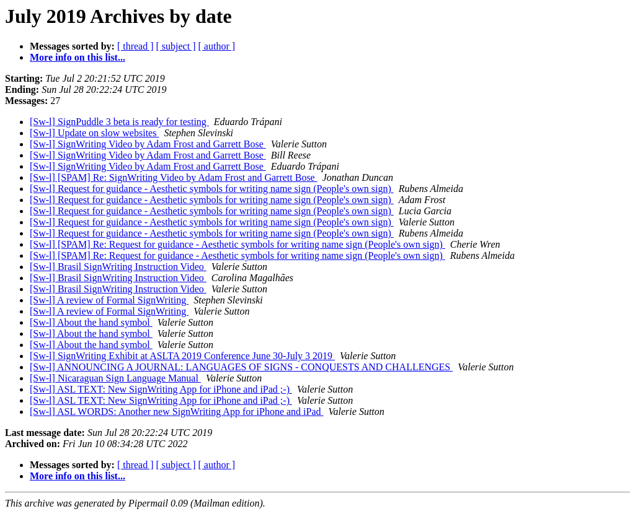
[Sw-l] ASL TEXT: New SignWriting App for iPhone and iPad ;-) (161, 389)
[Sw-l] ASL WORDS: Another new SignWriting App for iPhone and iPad (177, 411)
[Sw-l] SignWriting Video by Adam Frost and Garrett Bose (148, 144)
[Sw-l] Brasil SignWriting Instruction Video (118, 266)
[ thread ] (135, 46)
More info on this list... (77, 57)
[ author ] (217, 46)
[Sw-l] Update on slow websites (94, 133)
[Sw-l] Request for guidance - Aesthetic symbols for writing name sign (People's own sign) (212, 188)
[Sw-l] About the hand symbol (91, 322)
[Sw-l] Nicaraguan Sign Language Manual (115, 378)
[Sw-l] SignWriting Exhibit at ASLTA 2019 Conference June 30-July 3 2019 (182, 356)
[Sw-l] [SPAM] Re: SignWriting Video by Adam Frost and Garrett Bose (174, 177)
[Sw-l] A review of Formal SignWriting (109, 300)
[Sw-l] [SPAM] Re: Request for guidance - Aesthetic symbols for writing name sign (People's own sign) (237, 244)
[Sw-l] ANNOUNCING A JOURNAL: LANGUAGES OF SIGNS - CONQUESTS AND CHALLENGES (241, 367)
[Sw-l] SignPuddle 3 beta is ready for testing (119, 121)
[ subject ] (176, 46)
